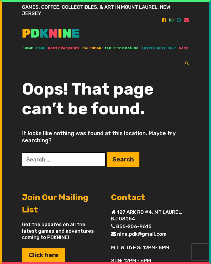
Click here (43, 255)
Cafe (40, 48)
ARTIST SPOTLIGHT (158, 48)
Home (28, 48)
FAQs (184, 48)
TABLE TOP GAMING (121, 48)
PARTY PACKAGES (64, 48)
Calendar (92, 48)
